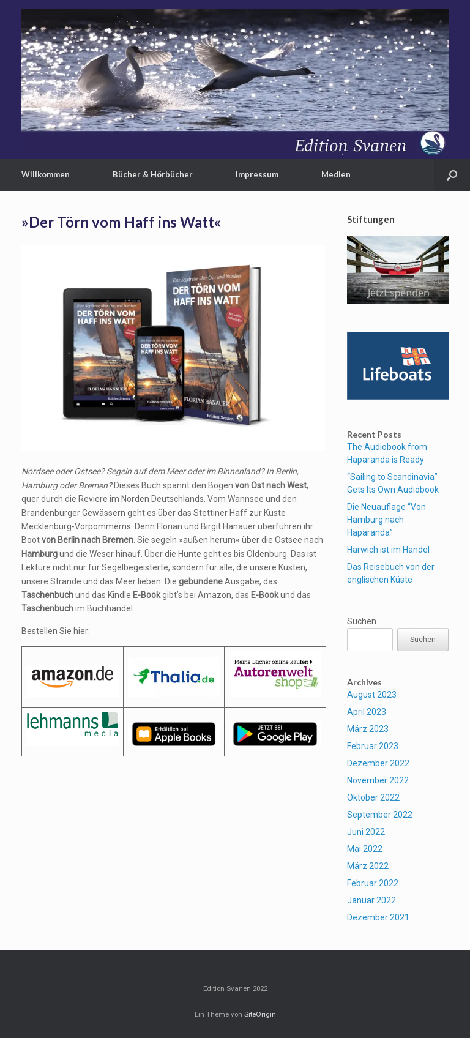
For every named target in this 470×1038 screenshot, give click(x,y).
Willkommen (45, 174)
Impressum (257, 174)
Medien (336, 174)
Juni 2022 (366, 832)
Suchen (361, 621)
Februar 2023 (372, 746)
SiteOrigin (260, 1014)
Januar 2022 (371, 900)
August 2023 (372, 695)
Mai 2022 (364, 849)
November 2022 (378, 780)
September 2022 (379, 815)
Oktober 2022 (373, 797)
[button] (452, 175)
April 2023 (366, 712)
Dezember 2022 (378, 763)
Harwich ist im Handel (388, 549)
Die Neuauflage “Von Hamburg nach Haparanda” (386, 519)
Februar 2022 (372, 883)
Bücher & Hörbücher (153, 174)
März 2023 (368, 729)
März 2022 (368, 866)
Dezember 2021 (378, 917)
